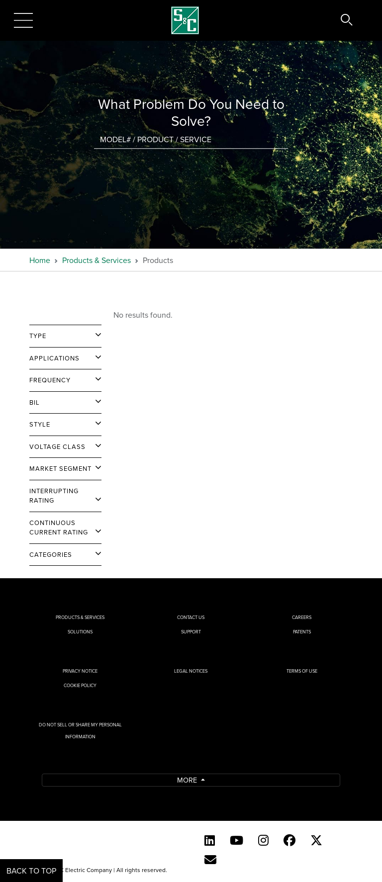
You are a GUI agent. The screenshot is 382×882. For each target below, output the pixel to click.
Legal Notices (190, 671)
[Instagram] (263, 840)
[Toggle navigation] (23, 20)
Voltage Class (57, 446)
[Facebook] (289, 840)
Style (39, 424)
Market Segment (60, 468)
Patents (302, 631)
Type (37, 335)
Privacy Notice (80, 671)
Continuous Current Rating (58, 527)
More (188, 780)
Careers (301, 617)
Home (39, 260)
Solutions (80, 631)
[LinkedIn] (209, 840)
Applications (54, 357)
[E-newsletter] (210, 859)
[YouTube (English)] (236, 840)
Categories (50, 554)
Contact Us (190, 617)
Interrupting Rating (54, 495)
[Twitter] (316, 840)
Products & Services (96, 260)
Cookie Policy (80, 685)
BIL (34, 402)
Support (191, 631)
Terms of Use (301, 671)
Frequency (50, 379)
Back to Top (31, 870)
